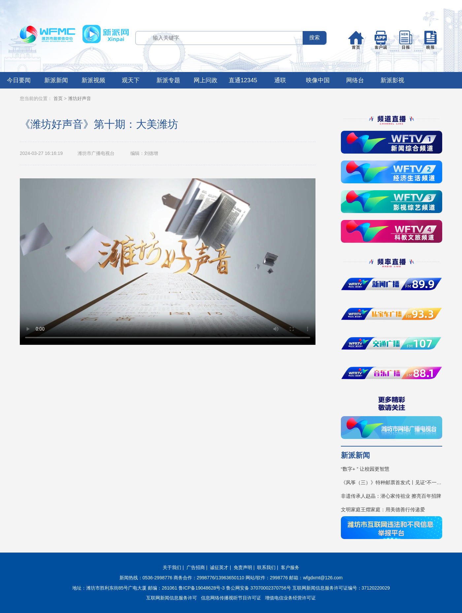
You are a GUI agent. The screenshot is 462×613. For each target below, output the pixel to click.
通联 (280, 80)
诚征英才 (219, 567)
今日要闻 (19, 80)
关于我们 (172, 567)
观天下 (131, 80)
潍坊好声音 (79, 98)
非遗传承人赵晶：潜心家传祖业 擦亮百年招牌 (391, 496)
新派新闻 (56, 80)
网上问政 (205, 80)
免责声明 (243, 567)
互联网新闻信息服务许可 (171, 597)
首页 (58, 98)
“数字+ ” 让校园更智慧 (365, 469)
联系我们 (266, 567)
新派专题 (168, 80)
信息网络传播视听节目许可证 (231, 597)
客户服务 (290, 567)
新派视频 (93, 80)
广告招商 (195, 567)
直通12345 (243, 80)
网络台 (355, 80)
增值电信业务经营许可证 (290, 597)
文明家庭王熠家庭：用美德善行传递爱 (383, 509)
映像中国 (318, 80)
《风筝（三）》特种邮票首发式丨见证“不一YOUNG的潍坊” (391, 482)
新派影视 (392, 80)
